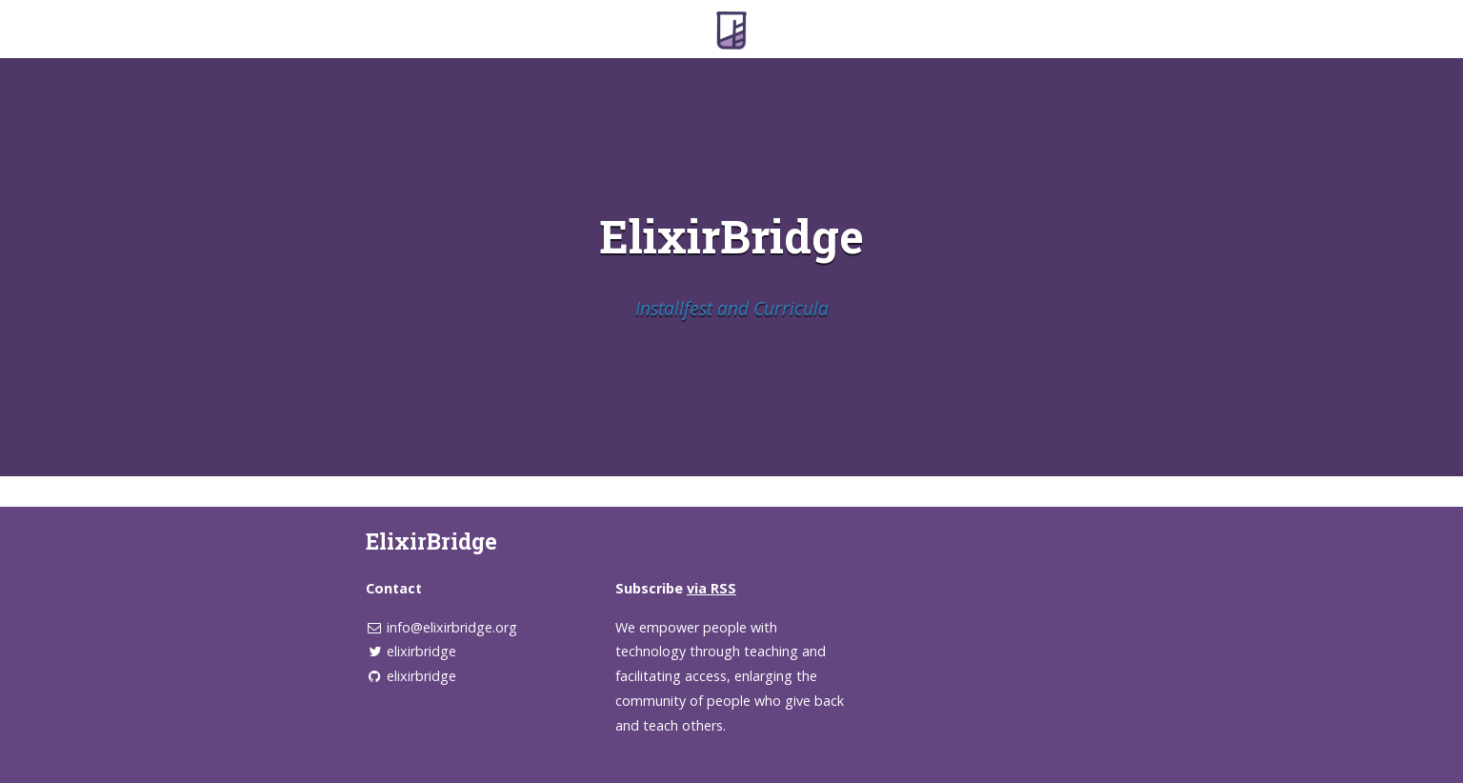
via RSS (711, 588)
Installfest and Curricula (732, 308)
